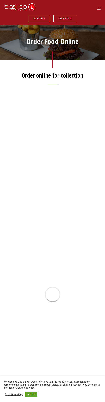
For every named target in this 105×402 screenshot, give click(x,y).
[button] (99, 9)
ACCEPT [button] (31, 394)
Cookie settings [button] (14, 394)
